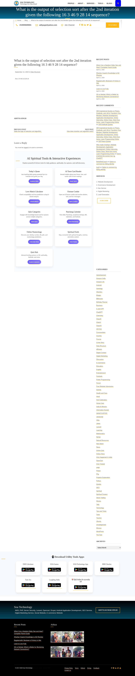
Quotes (98, 484)
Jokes (98, 423)
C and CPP (100, 309)
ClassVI (99, 325)
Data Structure (35, 72)
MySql (98, 437)
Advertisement (101, 275)
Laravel (98, 427)
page (98, 467)
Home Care (100, 403)
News (98, 447)
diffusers (99, 349)
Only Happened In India (104, 457)
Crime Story (100, 342)
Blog (26, 20)
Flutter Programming (103, 379)
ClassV (98, 322)
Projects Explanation (103, 477)
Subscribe (104, 200)
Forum (98, 383)
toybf (98, 167)
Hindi (98, 396)
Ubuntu (98, 521)
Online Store (100, 454)
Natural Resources (102, 440)
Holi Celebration (101, 400)
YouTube (99, 535)
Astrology (99, 288)
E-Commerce (100, 363)
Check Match (34, 201)
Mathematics (100, 433)
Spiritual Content (101, 494)
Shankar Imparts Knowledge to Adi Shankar (28, 637)
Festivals (99, 376)
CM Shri (99, 329)
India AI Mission (101, 406)
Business (99, 305)
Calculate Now (34, 242)
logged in (27, 147)
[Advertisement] (67, 45)
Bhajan (98, 295)
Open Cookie (73, 201)
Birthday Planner (101, 302)
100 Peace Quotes (104, 141)
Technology (100, 508)
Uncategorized (101, 525)
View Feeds (73, 242)
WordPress (100, 531)
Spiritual (99, 491)
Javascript (99, 417)
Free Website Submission (104, 386)
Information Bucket (102, 410)
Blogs (109, 3)
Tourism (99, 518)
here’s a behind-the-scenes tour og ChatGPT (108, 156)
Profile (71, 3)
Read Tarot (73, 181)
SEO (98, 487)
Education (99, 366)
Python (98, 481)
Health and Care (101, 393)
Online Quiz (100, 450)
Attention (99, 292)
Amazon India (101, 278)
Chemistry (99, 315)
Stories (98, 501)
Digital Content (101, 352)
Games (98, 390)
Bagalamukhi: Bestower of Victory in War (27, 640)
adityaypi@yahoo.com (48, 25)
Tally (97, 504)
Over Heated (100, 464)
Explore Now (34, 181)
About (80, 3)
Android (99, 285)
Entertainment (101, 373)
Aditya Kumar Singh (107, 610)
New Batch (100, 444)
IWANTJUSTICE (101, 413)
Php (97, 474)
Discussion (100, 359)
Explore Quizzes (34, 262)
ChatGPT (99, 312)
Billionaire (99, 298)
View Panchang (73, 221)
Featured (112, 25)
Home (19, 20)
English (98, 369)
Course (98, 339)
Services (90, 3)
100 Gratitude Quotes (105, 124)
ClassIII (98, 319)
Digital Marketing (102, 356)
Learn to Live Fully (102, 89)
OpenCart (99, 460)
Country (99, 336)
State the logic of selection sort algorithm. (28, 131)
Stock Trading (101, 498)
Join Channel (69, 25)
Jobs (98, 420)
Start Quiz (34, 221)
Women (99, 528)
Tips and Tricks (101, 511)
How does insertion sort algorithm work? (80, 131)
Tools (100, 3)
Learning (99, 430)
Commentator (100, 332)
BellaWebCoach (101, 161)
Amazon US (100, 282)
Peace (98, 471)
